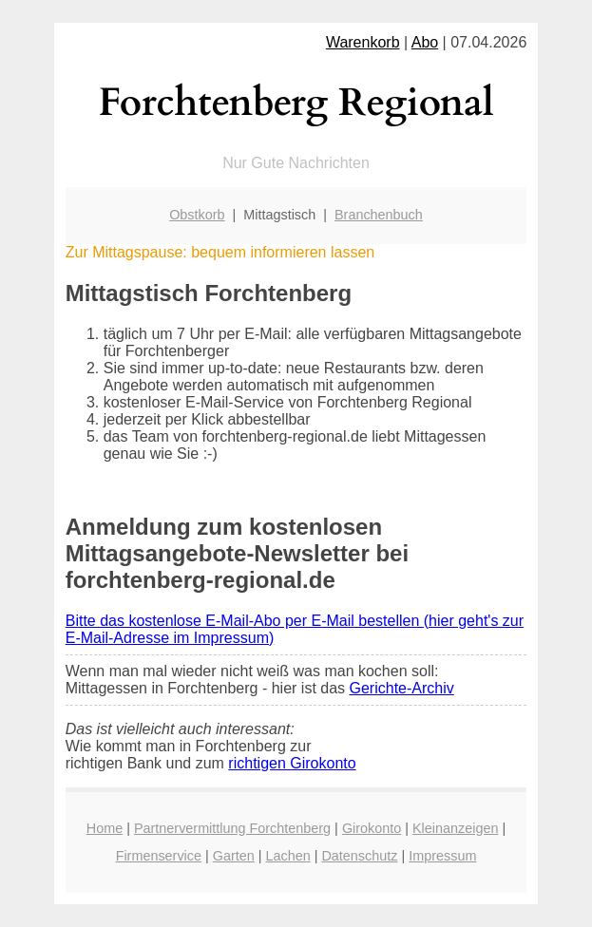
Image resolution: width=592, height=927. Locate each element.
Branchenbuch (378, 214)
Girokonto (371, 828)
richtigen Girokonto (291, 763)
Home (104, 828)
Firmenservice (158, 855)
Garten (234, 855)
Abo (424, 42)
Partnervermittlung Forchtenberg (232, 828)
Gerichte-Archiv (402, 688)
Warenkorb (363, 42)
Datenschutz (359, 855)
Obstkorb (196, 214)
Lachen (287, 855)
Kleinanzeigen (455, 828)
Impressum (442, 855)
